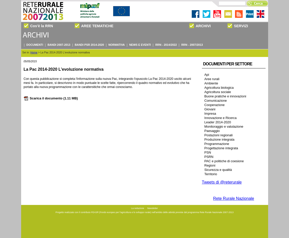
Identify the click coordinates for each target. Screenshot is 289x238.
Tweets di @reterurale (222, 182)
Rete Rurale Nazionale (233, 198)
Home (33, 52)
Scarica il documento (51, 98)
